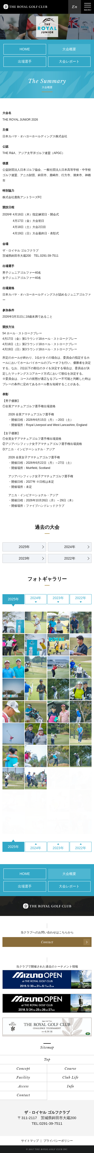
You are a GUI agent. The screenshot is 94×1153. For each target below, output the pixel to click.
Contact (23, 1095)
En (74, 6)
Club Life (70, 1077)
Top (47, 1059)
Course (70, 1069)
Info (70, 1086)
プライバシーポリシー (58, 1140)
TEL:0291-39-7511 (47, 1123)
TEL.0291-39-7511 (46, 255)
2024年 (69, 547)
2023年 (24, 558)
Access (23, 1086)
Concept (23, 1069)
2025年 (24, 547)
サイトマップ (30, 1140)
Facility (23, 1077)
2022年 (69, 558)
